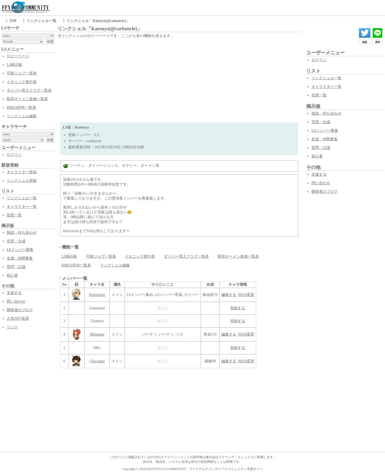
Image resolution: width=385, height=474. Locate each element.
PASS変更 (246, 295)
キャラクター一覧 (22, 207)
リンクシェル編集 (22, 116)
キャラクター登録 (22, 172)
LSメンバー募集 (20, 250)
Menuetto (97, 334)
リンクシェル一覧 (41, 21)
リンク (12, 327)
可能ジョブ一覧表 (22, 73)
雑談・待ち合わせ (22, 233)
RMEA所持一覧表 (21, 108)
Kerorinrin (97, 295)
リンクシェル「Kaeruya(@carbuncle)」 (98, 21)
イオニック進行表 (22, 82)
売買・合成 (16, 241)
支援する (14, 293)
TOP (12, 21)
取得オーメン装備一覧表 (27, 99)
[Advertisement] (179, 79)
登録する (237, 308)
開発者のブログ (20, 310)
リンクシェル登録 (22, 181)
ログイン (14, 155)
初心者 (12, 275)
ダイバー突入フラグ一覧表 (29, 90)
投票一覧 (14, 215)
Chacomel (97, 361)
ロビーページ (18, 56)
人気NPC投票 (18, 319)
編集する (228, 295)
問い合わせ (16, 301)
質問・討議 (16, 267)
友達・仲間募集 (20, 258)
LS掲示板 (14, 65)
